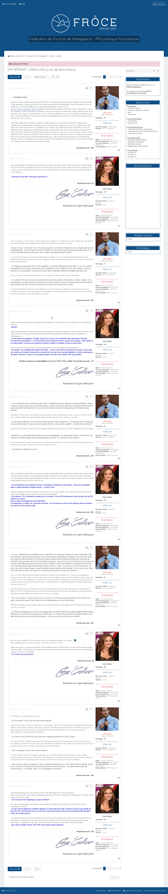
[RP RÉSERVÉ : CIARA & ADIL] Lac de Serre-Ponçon (42, 69)
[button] (120, 77)
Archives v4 (132, 157)
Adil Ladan (107, 113)
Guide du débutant (135, 110)
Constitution (132, 121)
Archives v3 (132, 154)
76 (105, 118)
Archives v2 (132, 152)
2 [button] (107, 77)
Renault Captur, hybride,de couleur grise (26, 109)
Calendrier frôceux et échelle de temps (143, 131)
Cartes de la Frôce (135, 133)
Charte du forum (134, 108)
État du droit (132, 123)
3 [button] (110, 77)
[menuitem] (22, 4)
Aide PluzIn (132, 114)
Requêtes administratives (137, 140)
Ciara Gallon (107, 189)
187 (105, 192)
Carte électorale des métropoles (140, 129)
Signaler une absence (136, 142)
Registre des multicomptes (138, 146)
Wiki (129, 112)
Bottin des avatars (135, 144)
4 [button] (113, 77)
